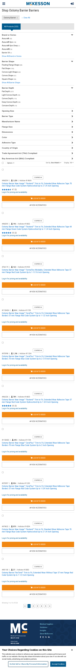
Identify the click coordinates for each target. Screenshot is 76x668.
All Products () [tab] (11, 27)
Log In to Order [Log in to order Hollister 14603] (38, 415)
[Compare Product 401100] (3, 559)
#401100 (5, 570)
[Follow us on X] (46, 637)
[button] (53, 163)
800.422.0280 (15, 643)
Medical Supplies (46, 624)
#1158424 (5, 310)
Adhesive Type (9, 143)
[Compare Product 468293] (3, 213)
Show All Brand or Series (11, 56)
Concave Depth (9, 106)
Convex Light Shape (11, 72)
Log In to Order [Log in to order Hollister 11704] (38, 458)
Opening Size (8, 111)
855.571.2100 (15, 638)
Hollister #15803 (23, 570)
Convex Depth (9, 98)
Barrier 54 (7, 53)
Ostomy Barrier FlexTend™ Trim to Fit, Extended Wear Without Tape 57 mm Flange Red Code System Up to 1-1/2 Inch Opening (37, 573)
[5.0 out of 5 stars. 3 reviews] (9, 406)
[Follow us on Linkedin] (49, 637)
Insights (43, 630)
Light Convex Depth (11, 95)
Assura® (7, 38)
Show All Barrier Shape (11, 83)
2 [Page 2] (33, 606)
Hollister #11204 (25, 353)
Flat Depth (8, 91)
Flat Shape (8, 68)
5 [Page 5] (45, 606)
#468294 (5, 181)
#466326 (5, 397)
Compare (38, 177)
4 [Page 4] (41, 606)
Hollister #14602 (24, 224)
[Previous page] (24, 606)
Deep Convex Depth (11, 102)
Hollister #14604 (25, 181)
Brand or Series (9, 35)
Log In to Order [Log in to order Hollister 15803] (38, 588)
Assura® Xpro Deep (11, 46)
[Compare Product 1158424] (3, 299)
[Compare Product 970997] (3, 472)
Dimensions (7, 132)
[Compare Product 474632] (3, 515)
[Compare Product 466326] (3, 386)
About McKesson (46, 634)
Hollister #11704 (25, 440)
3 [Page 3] (37, 606)
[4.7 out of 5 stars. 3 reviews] (9, 189)
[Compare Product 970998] (3, 342)
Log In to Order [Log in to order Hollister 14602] (38, 242)
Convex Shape (9, 75)
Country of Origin (10, 148)
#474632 (5, 526)
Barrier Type (7, 116)
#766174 (5, 267)
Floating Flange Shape (12, 65)
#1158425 (5, 440)
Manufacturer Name (11, 121)
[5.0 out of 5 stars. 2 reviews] (9, 233)
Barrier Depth (8, 88)
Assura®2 (7, 49)
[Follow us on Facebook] (40, 637)
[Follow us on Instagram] (43, 637)
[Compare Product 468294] (3, 169)
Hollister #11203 (24, 483)
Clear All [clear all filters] (26, 18)
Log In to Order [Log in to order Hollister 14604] (38, 198)
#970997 (5, 483)
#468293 (5, 224)
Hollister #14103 (24, 267)
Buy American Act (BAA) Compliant (18, 158)
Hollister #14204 (24, 526)
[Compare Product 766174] (3, 256)
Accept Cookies (58, 664)
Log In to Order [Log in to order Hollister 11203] (38, 501)
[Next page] (49, 606)
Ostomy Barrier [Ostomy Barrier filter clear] (10, 18)
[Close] (72, 650)
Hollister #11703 (25, 310)
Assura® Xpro (9, 42)
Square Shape (9, 79)
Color (4, 137)
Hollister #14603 (24, 397)
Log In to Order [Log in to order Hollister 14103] (38, 285)
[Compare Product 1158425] (3, 429)
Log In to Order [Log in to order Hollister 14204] (38, 544)
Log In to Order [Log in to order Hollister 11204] (38, 371)
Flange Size (7, 127)
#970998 (5, 353)
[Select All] (3, 163)
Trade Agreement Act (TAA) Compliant (19, 153)
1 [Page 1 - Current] (30, 606)
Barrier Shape (8, 61)
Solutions (43, 627)
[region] (38, 657)
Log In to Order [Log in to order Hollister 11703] (38, 328)
